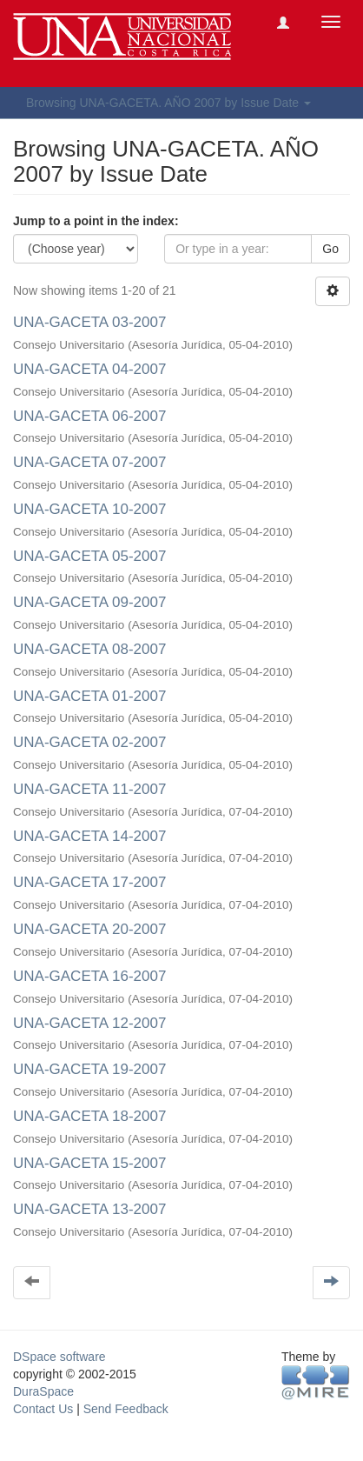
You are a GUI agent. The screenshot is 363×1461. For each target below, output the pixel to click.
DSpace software (59, 1357)
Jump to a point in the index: (96, 221)
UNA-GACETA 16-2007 (89, 976)
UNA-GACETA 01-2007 (89, 696)
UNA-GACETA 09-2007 (89, 602)
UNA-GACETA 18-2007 (89, 1116)
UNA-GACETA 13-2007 (89, 1209)
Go (330, 249)
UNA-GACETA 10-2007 (89, 509)
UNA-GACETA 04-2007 (89, 369)
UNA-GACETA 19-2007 (89, 1069)
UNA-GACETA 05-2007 (89, 556)
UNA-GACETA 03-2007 (89, 322)
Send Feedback (125, 1409)
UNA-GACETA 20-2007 (89, 929)
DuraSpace (43, 1391)
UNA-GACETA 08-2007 (89, 649)
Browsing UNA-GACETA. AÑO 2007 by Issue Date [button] (168, 103)
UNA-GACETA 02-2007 (89, 742)
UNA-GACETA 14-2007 (89, 836)
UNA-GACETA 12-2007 (89, 1023)
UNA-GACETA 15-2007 (89, 1163)
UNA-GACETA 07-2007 (89, 462)
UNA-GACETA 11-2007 (89, 789)
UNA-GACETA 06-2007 (89, 416)
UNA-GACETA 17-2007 (89, 882)
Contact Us (43, 1409)
